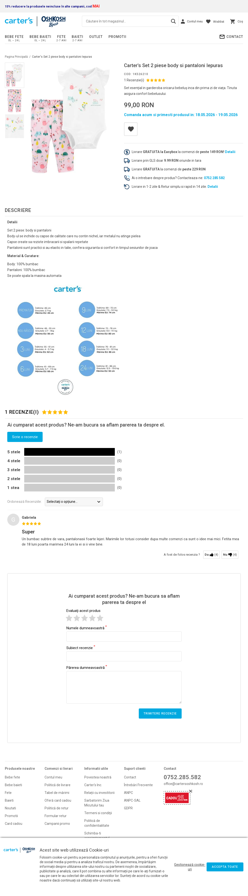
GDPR (128, 808)
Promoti (11, 816)
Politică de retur (57, 808)
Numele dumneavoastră (85, 627)
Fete (61, 37)
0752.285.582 (182, 777)
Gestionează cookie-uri (189, 867)
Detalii (230, 152)
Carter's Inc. (93, 785)
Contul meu (53, 777)
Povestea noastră (97, 777)
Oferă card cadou (58, 800)
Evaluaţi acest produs (83, 611)
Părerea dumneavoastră (85, 667)
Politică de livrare (57, 785)
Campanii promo (57, 824)
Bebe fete (14, 37)
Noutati (10, 808)
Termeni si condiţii (98, 813)
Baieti (77, 37)
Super (28, 532)
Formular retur (56, 816)
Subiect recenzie (79, 647)
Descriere (18, 210)
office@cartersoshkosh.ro (183, 784)
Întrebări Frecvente (138, 785)
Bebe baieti (40, 37)
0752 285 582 (214, 178)
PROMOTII (117, 37)
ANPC (128, 793)
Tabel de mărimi (57, 793)
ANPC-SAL (132, 800)
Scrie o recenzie (25, 437)
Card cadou (13, 824)
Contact (234, 37)
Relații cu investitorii (99, 793)
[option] (70, 120)
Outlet (96, 37)
